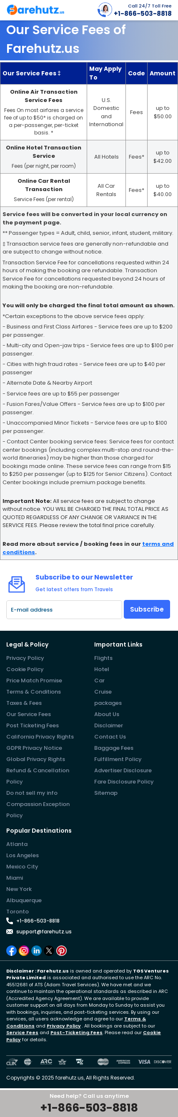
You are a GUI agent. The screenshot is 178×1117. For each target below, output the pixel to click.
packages (108, 703)
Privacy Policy (25, 658)
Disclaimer (108, 725)
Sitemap (106, 793)
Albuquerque (24, 900)
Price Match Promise (34, 680)
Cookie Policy (25, 669)
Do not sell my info (32, 793)
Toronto (17, 911)
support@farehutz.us (44, 931)
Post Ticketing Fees (32, 725)
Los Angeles (22, 855)
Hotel (101, 669)
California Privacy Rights (40, 737)
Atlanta (17, 844)
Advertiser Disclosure (123, 770)
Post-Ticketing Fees (76, 1032)
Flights (103, 658)
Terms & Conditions (33, 692)
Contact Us (110, 737)
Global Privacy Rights (35, 759)
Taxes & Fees (24, 703)
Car (99, 680)
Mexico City (22, 867)
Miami (14, 878)
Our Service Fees (28, 714)
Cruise (103, 692)
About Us (106, 714)
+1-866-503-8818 (38, 920)
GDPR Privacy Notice (34, 748)
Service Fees (22, 1032)
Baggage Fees (113, 748)
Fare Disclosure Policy (124, 782)
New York (19, 889)
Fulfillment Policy (118, 759)
